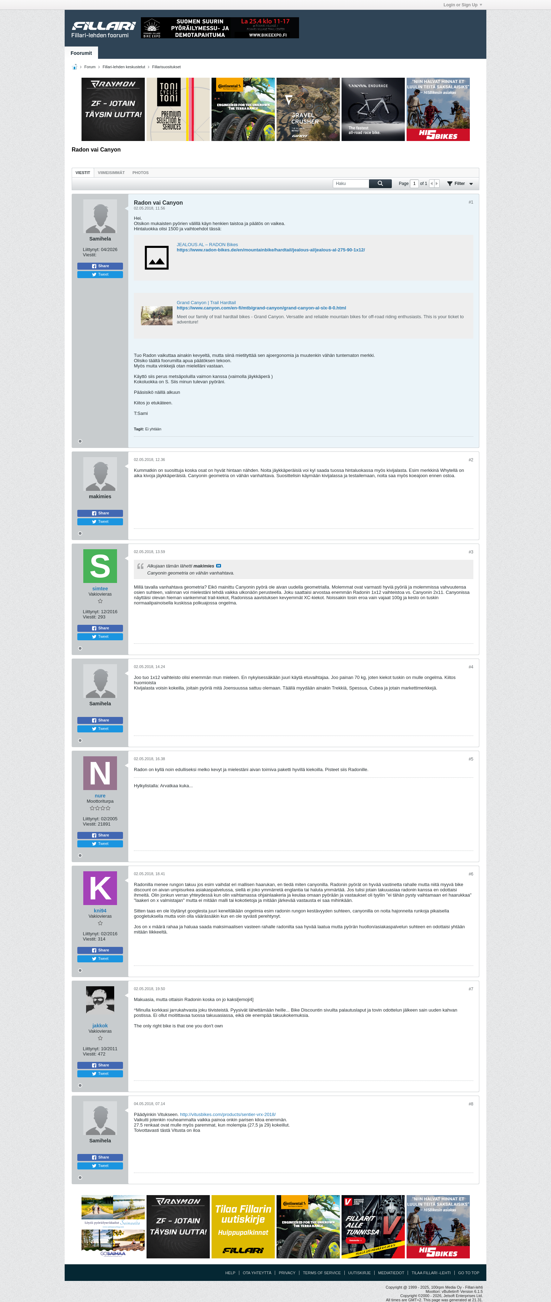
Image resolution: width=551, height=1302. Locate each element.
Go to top (468, 1273)
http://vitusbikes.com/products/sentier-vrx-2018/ (228, 1114)
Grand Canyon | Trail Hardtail (206, 302)
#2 (471, 459)
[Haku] (362, 183)
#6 (471, 874)
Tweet (100, 274)
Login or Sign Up (462, 4)
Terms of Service (322, 1273)
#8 (471, 1104)
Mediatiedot (391, 1273)
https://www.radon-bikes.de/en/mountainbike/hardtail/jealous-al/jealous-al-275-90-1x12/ (271, 249)
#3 (471, 552)
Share (100, 266)
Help (230, 1273)
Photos (140, 173)
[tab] (83, 172)
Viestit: (90, 254)
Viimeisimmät (111, 173)
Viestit (83, 173)
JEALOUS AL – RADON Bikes (207, 244)
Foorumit (81, 53)
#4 (471, 667)
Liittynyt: (91, 249)
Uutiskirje (359, 1273)
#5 (471, 759)
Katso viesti (218, 565)
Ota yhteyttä (257, 1273)
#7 (471, 989)
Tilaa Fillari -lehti (430, 1273)
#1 (471, 202)
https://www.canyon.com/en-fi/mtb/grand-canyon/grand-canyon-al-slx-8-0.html (261, 307)
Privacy (287, 1273)
